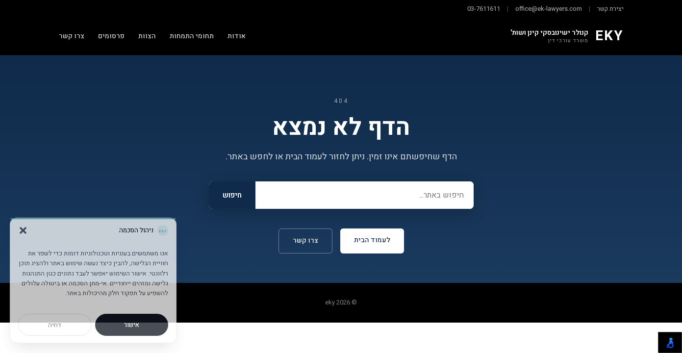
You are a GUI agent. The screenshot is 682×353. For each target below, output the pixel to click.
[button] (23, 230)
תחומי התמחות (192, 36)
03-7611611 (483, 8)
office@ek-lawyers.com (548, 8)
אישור (131, 324)
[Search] (364, 195)
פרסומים (111, 36)
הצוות (147, 36)
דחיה (54, 324)
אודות (236, 36)
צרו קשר (71, 36)
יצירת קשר (610, 8)
